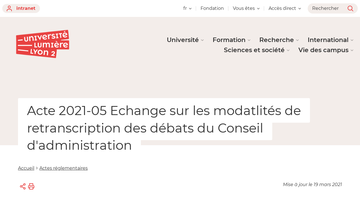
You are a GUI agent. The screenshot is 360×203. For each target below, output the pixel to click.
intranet (21, 8)
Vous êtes (246, 8)
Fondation (212, 8)
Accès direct (285, 8)
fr (187, 8)
